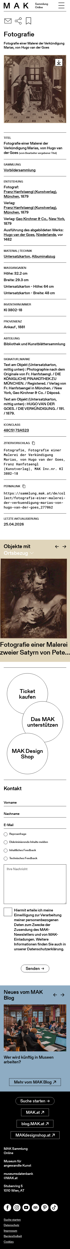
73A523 (22, 430)
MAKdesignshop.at (35, 1135)
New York (56, 219)
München (11, 196)
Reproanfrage (17, 833)
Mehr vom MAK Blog (35, 1082)
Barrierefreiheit (13, 1236)
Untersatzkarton (17, 256)
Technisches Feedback (23, 858)
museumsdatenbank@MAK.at (18, 1175)
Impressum (10, 1231)
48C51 (9, 430)
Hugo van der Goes (19, 234)
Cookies (9, 1242)
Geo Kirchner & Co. (31, 219)
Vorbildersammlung (19, 170)
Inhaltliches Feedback (22, 850)
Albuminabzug (43, 256)
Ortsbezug (16, 553)
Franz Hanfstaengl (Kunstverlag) (30, 191)
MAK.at (35, 1112)
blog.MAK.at (35, 1124)
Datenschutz (11, 1225)
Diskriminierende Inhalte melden (28, 841)
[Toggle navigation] (61, 6)
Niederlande (46, 234)
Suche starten (35, 1101)
